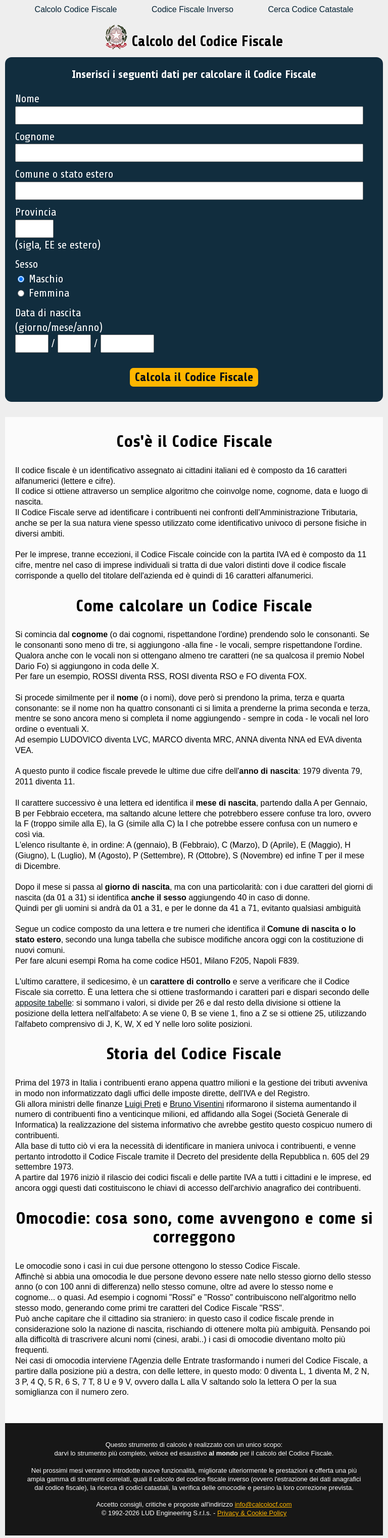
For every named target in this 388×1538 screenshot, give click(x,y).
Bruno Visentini (197, 1104)
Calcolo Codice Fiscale (76, 9)
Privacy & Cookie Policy (251, 1513)
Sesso (26, 264)
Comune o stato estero (64, 174)
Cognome (35, 137)
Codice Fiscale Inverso (192, 9)
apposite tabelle (43, 1003)
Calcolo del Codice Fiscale (194, 41)
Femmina (43, 293)
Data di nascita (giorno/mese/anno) (59, 320)
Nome (27, 99)
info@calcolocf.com (263, 1504)
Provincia (35, 212)
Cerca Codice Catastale (310, 9)
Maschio (40, 279)
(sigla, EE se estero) (58, 245)
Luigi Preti (143, 1104)
